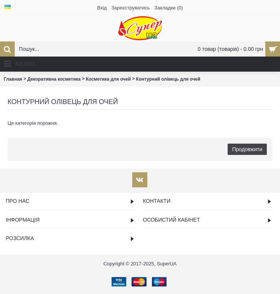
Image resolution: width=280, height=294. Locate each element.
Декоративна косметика (54, 79)
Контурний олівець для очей (168, 79)
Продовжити (247, 149)
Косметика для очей (108, 79)
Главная (13, 79)
